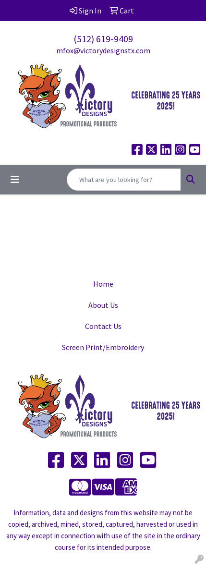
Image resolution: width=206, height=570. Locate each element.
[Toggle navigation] (15, 179)
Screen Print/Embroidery (103, 347)
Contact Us (103, 326)
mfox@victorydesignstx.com (103, 50)
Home (103, 284)
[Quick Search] (124, 180)
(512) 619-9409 (103, 39)
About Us (103, 305)
